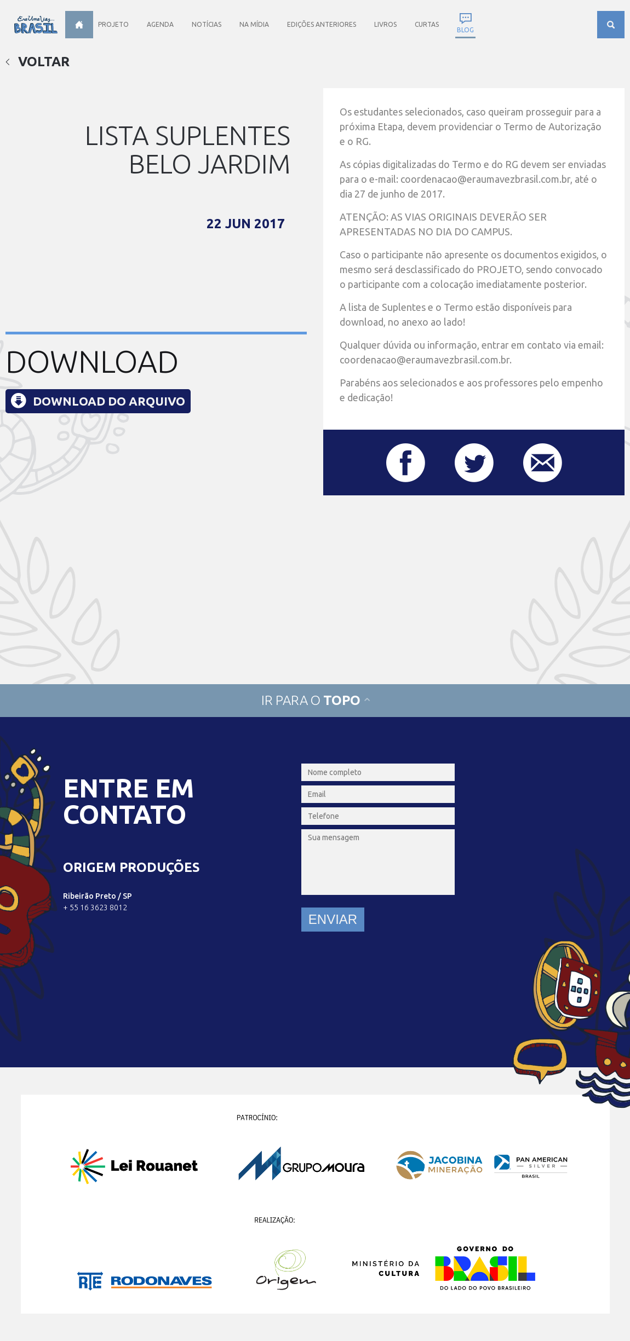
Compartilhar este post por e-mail (542, 462)
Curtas (427, 24)
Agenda (160, 24)
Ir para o (315, 700)
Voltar (37, 61)
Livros (385, 24)
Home (79, 24)
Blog (465, 29)
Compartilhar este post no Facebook (405, 462)
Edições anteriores (321, 24)
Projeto (113, 24)
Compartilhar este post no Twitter (474, 462)
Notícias (206, 24)
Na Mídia (254, 24)
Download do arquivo (109, 401)
